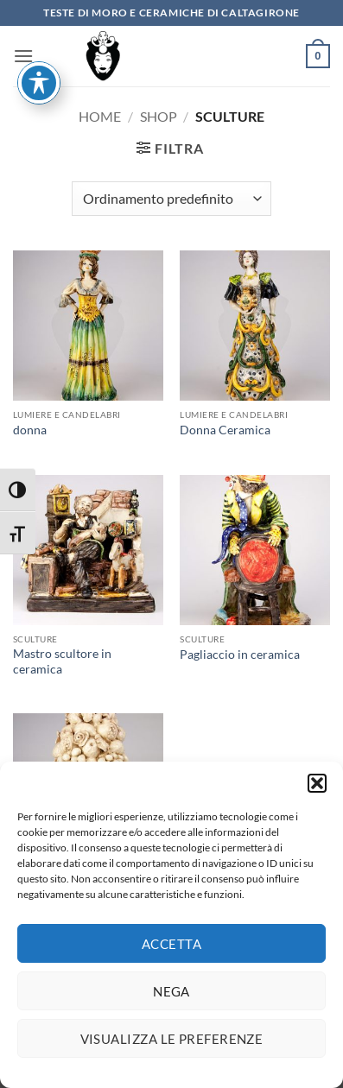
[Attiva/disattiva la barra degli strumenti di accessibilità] (39, 33)
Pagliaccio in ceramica (240, 654)
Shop (158, 116)
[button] (317, 789)
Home (100, 116)
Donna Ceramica (225, 430)
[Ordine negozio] (171, 198)
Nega (171, 996)
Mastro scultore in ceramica (62, 661)
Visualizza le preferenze (172, 1044)
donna (30, 430)
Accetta (171, 949)
